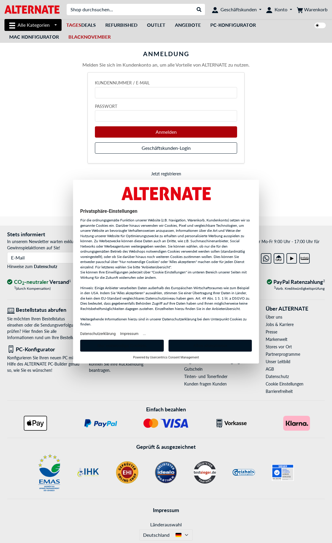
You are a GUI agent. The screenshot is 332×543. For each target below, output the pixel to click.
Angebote (188, 25)
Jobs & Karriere (280, 324)
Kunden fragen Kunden (205, 383)
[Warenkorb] (312, 9)
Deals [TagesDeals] (81, 25)
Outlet (156, 25)
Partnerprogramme (283, 354)
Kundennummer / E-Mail (122, 82)
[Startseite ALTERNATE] (31, 9)
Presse (271, 331)
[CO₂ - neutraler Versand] (39, 282)
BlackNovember (89, 37)
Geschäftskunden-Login (166, 148)
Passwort (106, 106)
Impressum (166, 510)
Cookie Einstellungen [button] (284, 383)
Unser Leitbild (278, 361)
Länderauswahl (166, 524)
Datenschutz (45, 266)
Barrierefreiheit (279, 391)
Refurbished (121, 25)
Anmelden (166, 132)
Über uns (274, 316)
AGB (270, 369)
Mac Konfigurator (34, 37)
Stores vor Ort (279, 346)
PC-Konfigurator (233, 25)
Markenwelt (276, 339)
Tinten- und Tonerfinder (206, 376)
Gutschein (193, 369)
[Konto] (279, 9)
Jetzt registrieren (166, 173)
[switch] (320, 25)
